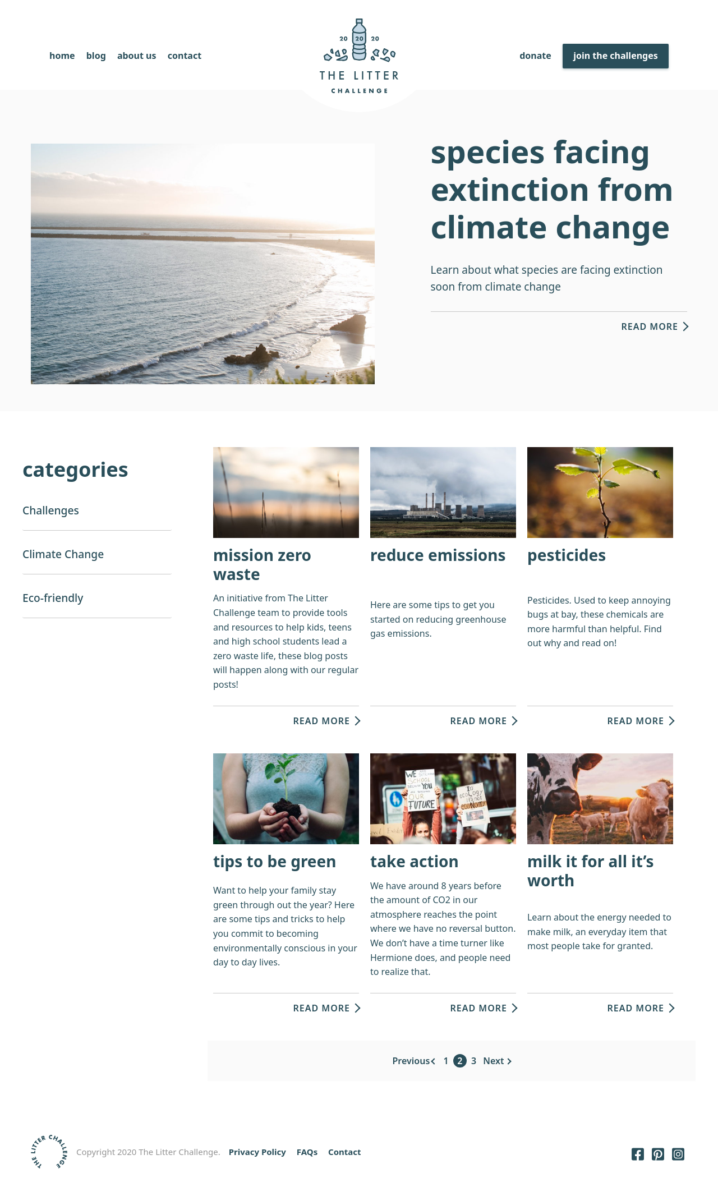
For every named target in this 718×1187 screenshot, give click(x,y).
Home (62, 55)
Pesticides (566, 554)
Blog (96, 55)
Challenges (50, 510)
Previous (411, 1060)
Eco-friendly (52, 597)
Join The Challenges (615, 55)
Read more (649, 326)
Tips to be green (274, 861)
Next (493, 1060)
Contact (184, 55)
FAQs (307, 1151)
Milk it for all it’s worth (590, 870)
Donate (535, 55)
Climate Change (63, 554)
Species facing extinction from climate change (552, 188)
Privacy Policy (257, 1151)
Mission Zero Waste (262, 564)
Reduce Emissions (438, 554)
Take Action (414, 861)
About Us (137, 55)
